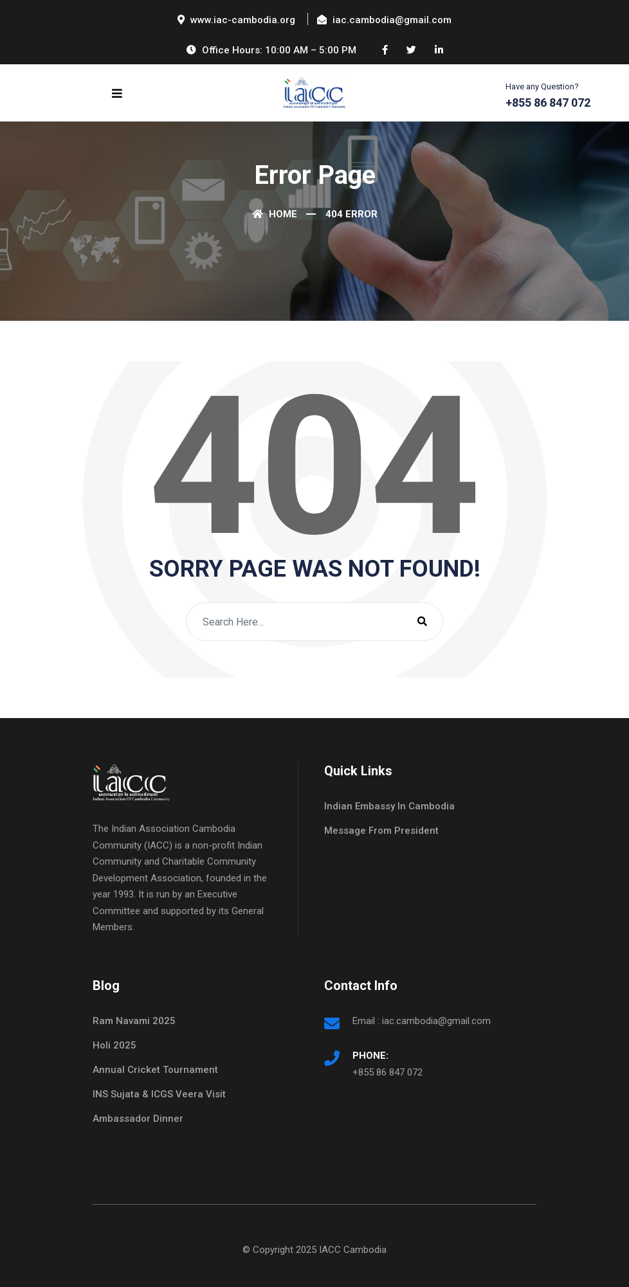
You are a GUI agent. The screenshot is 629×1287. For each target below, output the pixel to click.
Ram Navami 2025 (134, 1021)
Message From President (381, 830)
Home (274, 214)
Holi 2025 (114, 1045)
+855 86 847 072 (387, 1072)
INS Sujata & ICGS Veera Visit (159, 1094)
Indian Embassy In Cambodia (389, 806)
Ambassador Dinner (138, 1118)
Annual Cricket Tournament (155, 1070)
